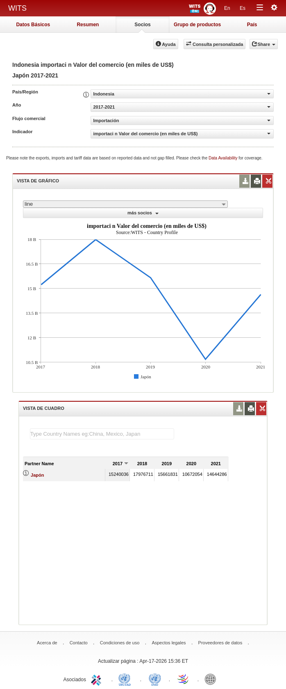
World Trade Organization (183, 679)
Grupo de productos (197, 24)
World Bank (212, 679)
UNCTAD (126, 679)
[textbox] (102, 433)
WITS (17, 8)
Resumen (88, 24)
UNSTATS (155, 679)
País (252, 24)
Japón (37, 475)
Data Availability (223, 158)
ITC (97, 679)
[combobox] (125, 204)
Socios (142, 24)
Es (242, 8)
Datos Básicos (33, 24)
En (227, 8)
